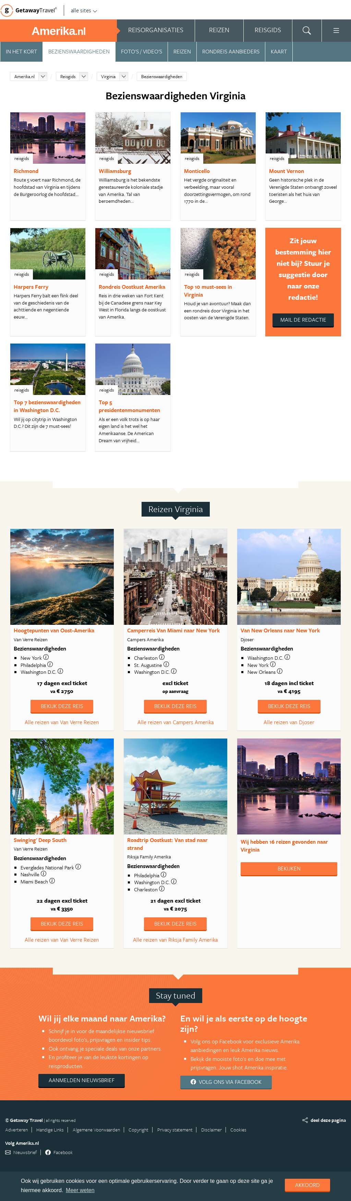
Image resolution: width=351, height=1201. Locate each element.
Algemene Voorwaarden (96, 1129)
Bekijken (289, 868)
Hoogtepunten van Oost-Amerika (54, 630)
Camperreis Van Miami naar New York (173, 630)
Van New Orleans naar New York (280, 630)
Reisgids (67, 76)
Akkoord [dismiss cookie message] (307, 1185)
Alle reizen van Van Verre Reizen (62, 722)
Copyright (138, 1129)
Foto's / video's (141, 51)
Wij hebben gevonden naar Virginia (284, 846)
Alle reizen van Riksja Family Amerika (175, 939)
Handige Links (50, 1129)
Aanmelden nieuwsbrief (81, 1080)
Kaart (279, 51)
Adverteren (16, 1129)
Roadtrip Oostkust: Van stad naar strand (167, 844)
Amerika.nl (24, 76)
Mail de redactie (303, 319)
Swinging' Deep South (40, 840)
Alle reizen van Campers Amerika (175, 722)
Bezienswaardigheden (79, 51)
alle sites (84, 10)
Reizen (182, 51)
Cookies (238, 1129)
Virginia (108, 76)
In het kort (21, 51)
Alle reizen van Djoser (289, 722)
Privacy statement (175, 1129)
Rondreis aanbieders (230, 51)
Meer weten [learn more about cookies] (80, 1190)
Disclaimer (211, 1129)
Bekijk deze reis (62, 706)
